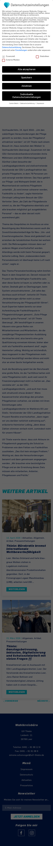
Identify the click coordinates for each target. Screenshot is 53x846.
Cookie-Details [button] (14, 101)
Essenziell (8, 54)
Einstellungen (21, 48)
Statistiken (42, 54)
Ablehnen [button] (26, 84)
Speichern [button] (26, 75)
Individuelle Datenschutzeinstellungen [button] (26, 93)
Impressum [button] (40, 101)
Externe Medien (11, 58)
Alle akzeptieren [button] (26, 67)
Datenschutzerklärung (11, 45)
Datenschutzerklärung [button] (27, 101)
